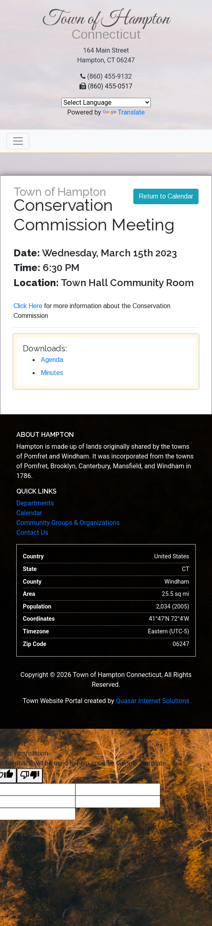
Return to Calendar (166, 196)
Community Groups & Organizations (68, 523)
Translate (124, 112)
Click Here (27, 305)
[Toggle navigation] (18, 141)
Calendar (29, 513)
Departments (35, 503)
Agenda (52, 359)
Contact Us (32, 532)
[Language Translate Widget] (106, 102)
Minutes (52, 372)
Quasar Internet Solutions (152, 701)
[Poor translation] (30, 775)
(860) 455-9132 (109, 76)
